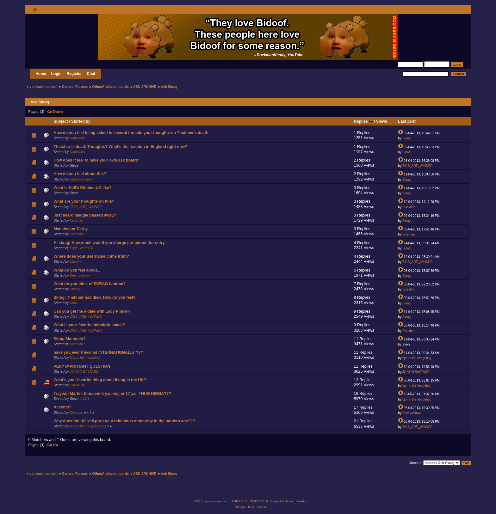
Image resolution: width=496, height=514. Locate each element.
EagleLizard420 (81, 248)
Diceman (76, 220)
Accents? (62, 407)
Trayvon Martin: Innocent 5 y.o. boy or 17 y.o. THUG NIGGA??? (112, 393)
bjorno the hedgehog (85, 357)
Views (381, 121)
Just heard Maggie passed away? (84, 215)
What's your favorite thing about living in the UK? (99, 380)
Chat (91, 73)
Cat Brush (77, 385)
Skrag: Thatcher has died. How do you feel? (94, 297)
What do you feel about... (76, 270)
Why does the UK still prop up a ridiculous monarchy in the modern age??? (124, 421)
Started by (80, 121)
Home (40, 73)
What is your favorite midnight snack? (89, 325)
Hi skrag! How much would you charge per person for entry (108, 243)
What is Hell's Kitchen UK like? (82, 188)
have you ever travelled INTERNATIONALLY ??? (98, 352)
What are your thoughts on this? (83, 201)
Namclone (77, 138)
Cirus (74, 303)
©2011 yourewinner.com (211, 501)
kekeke (301, 501)
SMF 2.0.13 (239, 501)
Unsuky (75, 261)
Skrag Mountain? (69, 339)
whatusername (81, 179)
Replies (363, 121)
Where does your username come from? (91, 256)
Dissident (408, 207)
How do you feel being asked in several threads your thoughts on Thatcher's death (130, 133)
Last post (407, 121)
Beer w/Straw (80, 275)
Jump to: (415, 463)
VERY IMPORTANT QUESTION (81, 366)
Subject (60, 121)
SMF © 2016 (259, 501)
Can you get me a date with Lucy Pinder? (91, 311)
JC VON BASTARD (84, 371)
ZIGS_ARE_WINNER (417, 166)
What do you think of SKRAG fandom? (89, 284)
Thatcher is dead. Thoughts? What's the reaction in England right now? (120, 146)
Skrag (406, 138)
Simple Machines (282, 501)
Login (56, 73)
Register (74, 73)
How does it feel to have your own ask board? (96, 160)
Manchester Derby (70, 229)
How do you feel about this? (79, 174)
